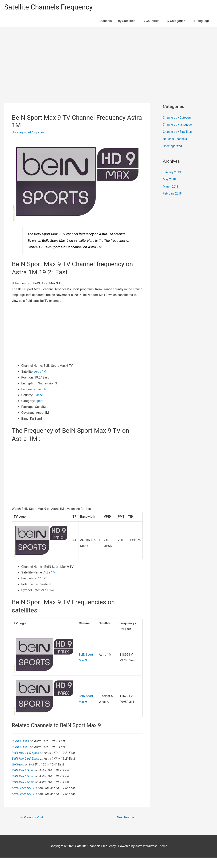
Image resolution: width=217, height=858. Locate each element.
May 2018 (170, 180)
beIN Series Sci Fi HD (26, 788)
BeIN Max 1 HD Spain (27, 753)
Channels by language (178, 125)
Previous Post (32, 818)
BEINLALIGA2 (21, 747)
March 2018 (171, 187)
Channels (105, 21)
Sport (39, 401)
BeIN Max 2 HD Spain (27, 758)
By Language (200, 21)
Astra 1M (40, 372)
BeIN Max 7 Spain (24, 782)
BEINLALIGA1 (21, 741)
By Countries (150, 21)
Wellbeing (19, 764)
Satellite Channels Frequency (51, 7)
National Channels (176, 139)
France (38, 395)
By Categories (175, 21)
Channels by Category (178, 118)
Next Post (124, 818)
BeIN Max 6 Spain (24, 776)
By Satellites (126, 21)
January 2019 (172, 173)
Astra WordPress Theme (151, 847)
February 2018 (173, 194)
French (41, 390)
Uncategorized (22, 133)
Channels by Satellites (178, 132)
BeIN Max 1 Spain (24, 770)
